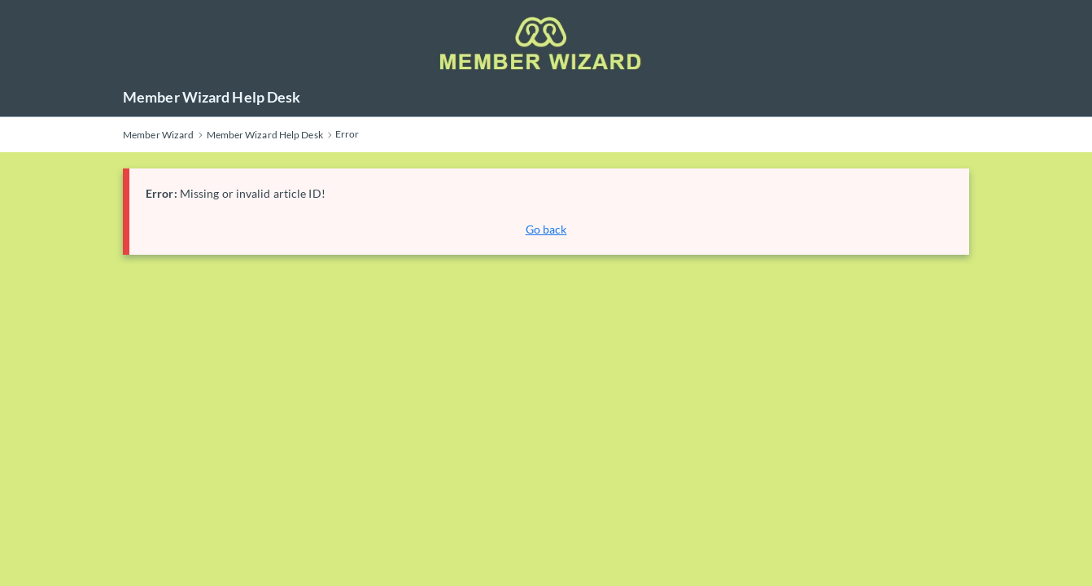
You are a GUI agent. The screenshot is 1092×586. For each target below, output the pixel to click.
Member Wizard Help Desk (211, 97)
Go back (546, 229)
